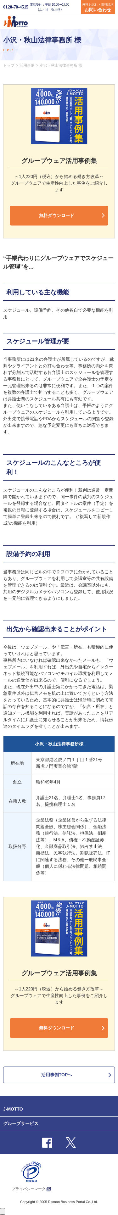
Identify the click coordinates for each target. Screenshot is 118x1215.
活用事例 (27, 65)
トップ (8, 65)
